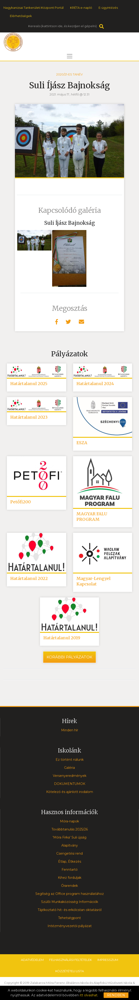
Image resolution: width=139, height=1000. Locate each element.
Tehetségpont (69, 918)
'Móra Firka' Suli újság (69, 837)
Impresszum (107, 960)
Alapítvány (69, 845)
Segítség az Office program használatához (69, 894)
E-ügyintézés (108, 7)
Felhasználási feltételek (70, 960)
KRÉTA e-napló (81, 7)
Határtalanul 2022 (29, 578)
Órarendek (69, 886)
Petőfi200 (20, 501)
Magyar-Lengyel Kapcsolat (94, 581)
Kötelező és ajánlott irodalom (69, 792)
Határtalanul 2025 (28, 383)
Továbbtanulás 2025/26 (69, 829)
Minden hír (69, 730)
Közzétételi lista (69, 971)
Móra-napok (69, 821)
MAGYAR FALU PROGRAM (92, 516)
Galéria (69, 768)
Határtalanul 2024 (95, 383)
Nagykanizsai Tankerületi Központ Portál (33, 7)
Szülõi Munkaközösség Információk (69, 902)
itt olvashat (88, 995)
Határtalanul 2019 (61, 637)
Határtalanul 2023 (29, 417)
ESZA (82, 442)
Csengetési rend (69, 853)
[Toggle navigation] (69, 56)
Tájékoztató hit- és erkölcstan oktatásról (70, 910)
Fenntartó (70, 869)
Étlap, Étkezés (69, 861)
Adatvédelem (32, 960)
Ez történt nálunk (70, 760)
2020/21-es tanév (69, 74)
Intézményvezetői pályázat (70, 926)
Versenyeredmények (69, 776)
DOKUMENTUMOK (69, 784)
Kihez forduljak (69, 878)
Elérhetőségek (21, 16)
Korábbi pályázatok (69, 657)
